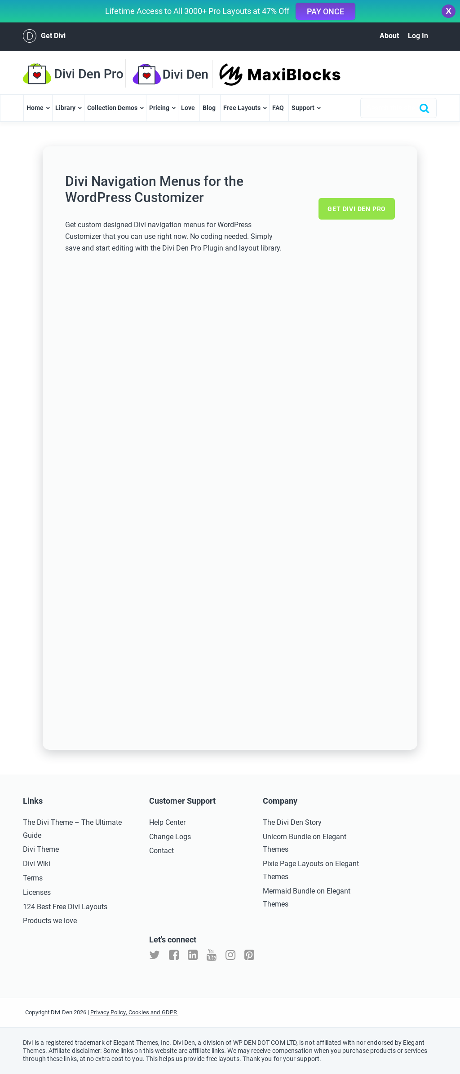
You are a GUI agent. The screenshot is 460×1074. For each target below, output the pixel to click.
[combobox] (398, 108)
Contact (161, 850)
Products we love (50, 920)
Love (188, 107)
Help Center (167, 822)
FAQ (278, 107)
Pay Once (325, 11)
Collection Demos (112, 107)
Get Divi (44, 36)
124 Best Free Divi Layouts (65, 906)
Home (35, 107)
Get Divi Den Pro (356, 208)
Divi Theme (41, 849)
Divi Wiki (36, 863)
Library (65, 107)
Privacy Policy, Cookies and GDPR (134, 1012)
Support (303, 107)
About (389, 35)
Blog (209, 107)
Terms (33, 878)
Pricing (159, 107)
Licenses (37, 892)
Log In (418, 35)
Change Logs (170, 836)
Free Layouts (242, 107)
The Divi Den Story (292, 822)
